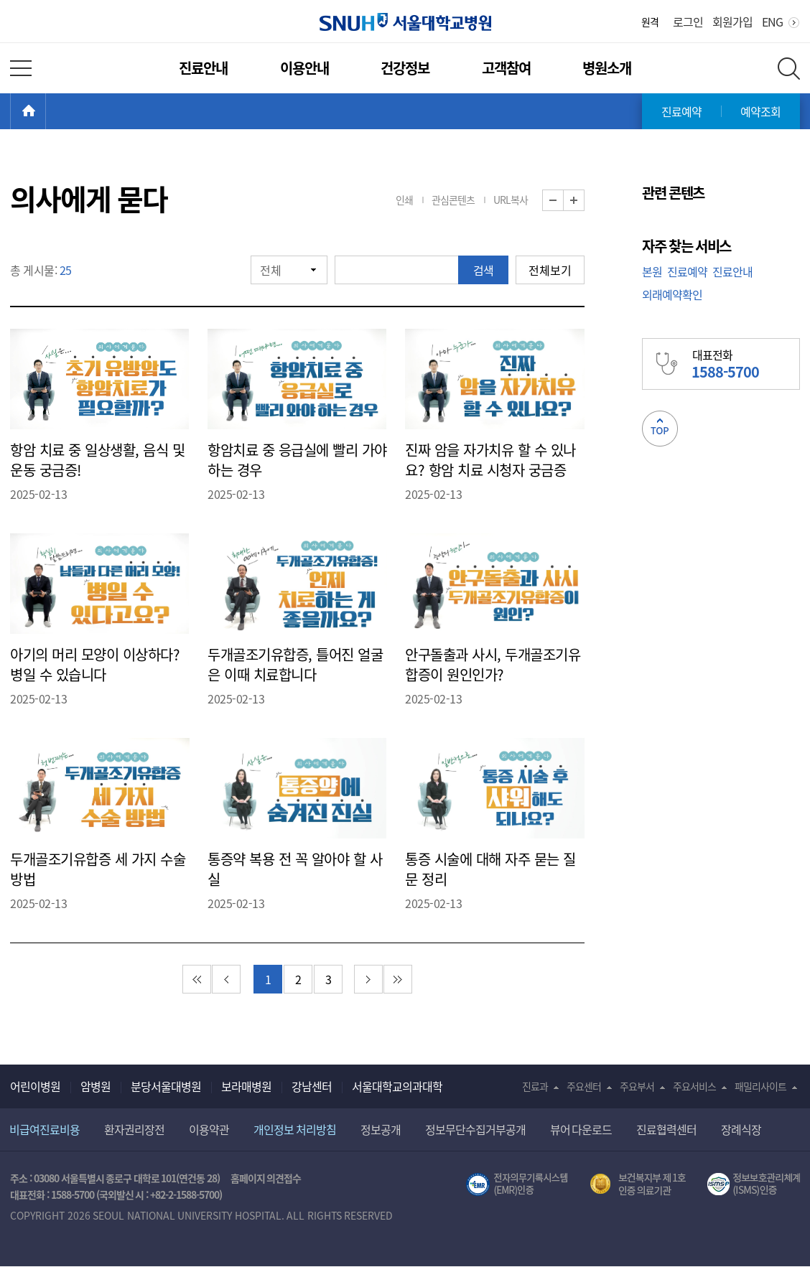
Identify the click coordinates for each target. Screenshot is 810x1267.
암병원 (95, 1086)
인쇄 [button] (404, 199)
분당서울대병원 (166, 1086)
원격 (649, 21)
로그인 (688, 21)
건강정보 (405, 67)
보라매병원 (246, 1086)
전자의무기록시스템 (517, 1184)
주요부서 (637, 1086)
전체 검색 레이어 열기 (789, 68)
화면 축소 (563, 200)
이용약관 (209, 1129)
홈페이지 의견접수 (266, 1178)
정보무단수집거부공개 (475, 1129)
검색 (483, 270)
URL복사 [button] (510, 199)
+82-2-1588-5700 (184, 1194)
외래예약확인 (672, 294)
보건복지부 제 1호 (638, 1184)
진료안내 (203, 67)
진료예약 (681, 111)
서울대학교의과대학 (397, 1086)
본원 (652, 271)
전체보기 (550, 270)
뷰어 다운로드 (581, 1129)
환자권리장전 (134, 1129)
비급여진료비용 (44, 1129)
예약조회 (760, 111)
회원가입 (732, 21)
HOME (45, 111)
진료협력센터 (666, 1129)
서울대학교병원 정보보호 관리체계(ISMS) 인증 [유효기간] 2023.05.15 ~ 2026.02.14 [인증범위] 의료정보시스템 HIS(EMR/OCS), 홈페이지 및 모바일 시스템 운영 (753, 1184)
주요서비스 (694, 1086)
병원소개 (606, 67)
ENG (772, 21)
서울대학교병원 (405, 22)
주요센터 (584, 1086)
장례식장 (741, 1129)
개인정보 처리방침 (294, 1129)
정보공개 (380, 1129)
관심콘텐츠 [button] (453, 199)
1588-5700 (72, 1194)
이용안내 (304, 67)
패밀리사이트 (760, 1086)
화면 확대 (584, 200)
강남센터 (312, 1086)
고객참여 (506, 67)
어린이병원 (35, 1086)
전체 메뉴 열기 (21, 68)
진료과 (535, 1086)
